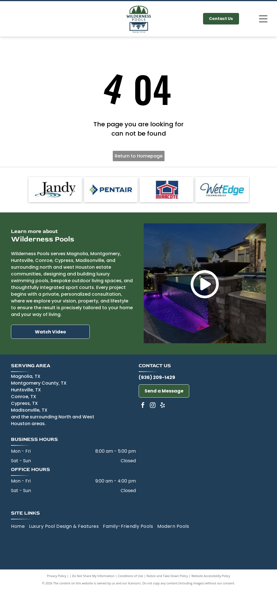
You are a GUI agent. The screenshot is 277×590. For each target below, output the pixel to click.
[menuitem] (20, 526)
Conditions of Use (130, 576)
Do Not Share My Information (93, 576)
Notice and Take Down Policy (167, 576)
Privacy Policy (56, 576)
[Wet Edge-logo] (222, 189)
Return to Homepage (139, 156)
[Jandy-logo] (55, 189)
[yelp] (162, 406)
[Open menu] (263, 19)
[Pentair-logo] (111, 189)
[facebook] (143, 406)
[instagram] (152, 406)
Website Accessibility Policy (210, 576)
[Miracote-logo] (166, 189)
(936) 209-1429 (157, 377)
